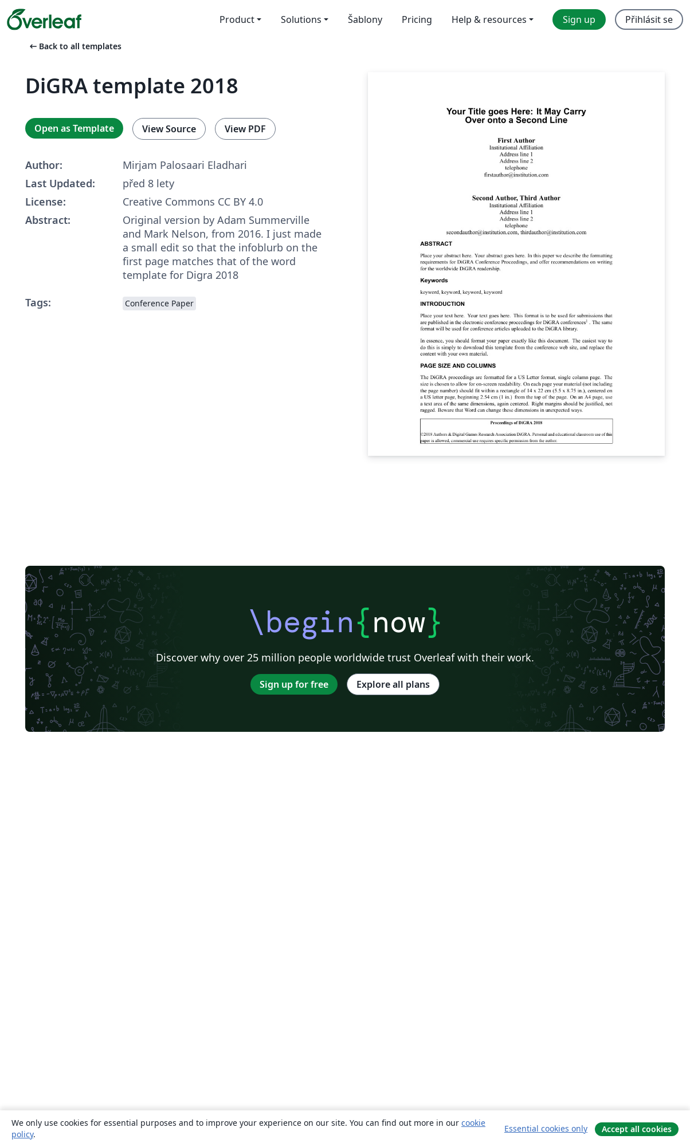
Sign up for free (294, 684)
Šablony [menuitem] (365, 19)
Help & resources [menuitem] (489, 19)
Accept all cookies (637, 1129)
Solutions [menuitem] (301, 19)
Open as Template (74, 128)
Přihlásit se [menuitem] (649, 19)
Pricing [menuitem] (417, 19)
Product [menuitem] (236, 19)
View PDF (245, 129)
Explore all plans (393, 684)
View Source (169, 129)
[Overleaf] (44, 19)
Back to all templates (74, 46)
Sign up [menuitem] (579, 19)
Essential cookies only (545, 1128)
